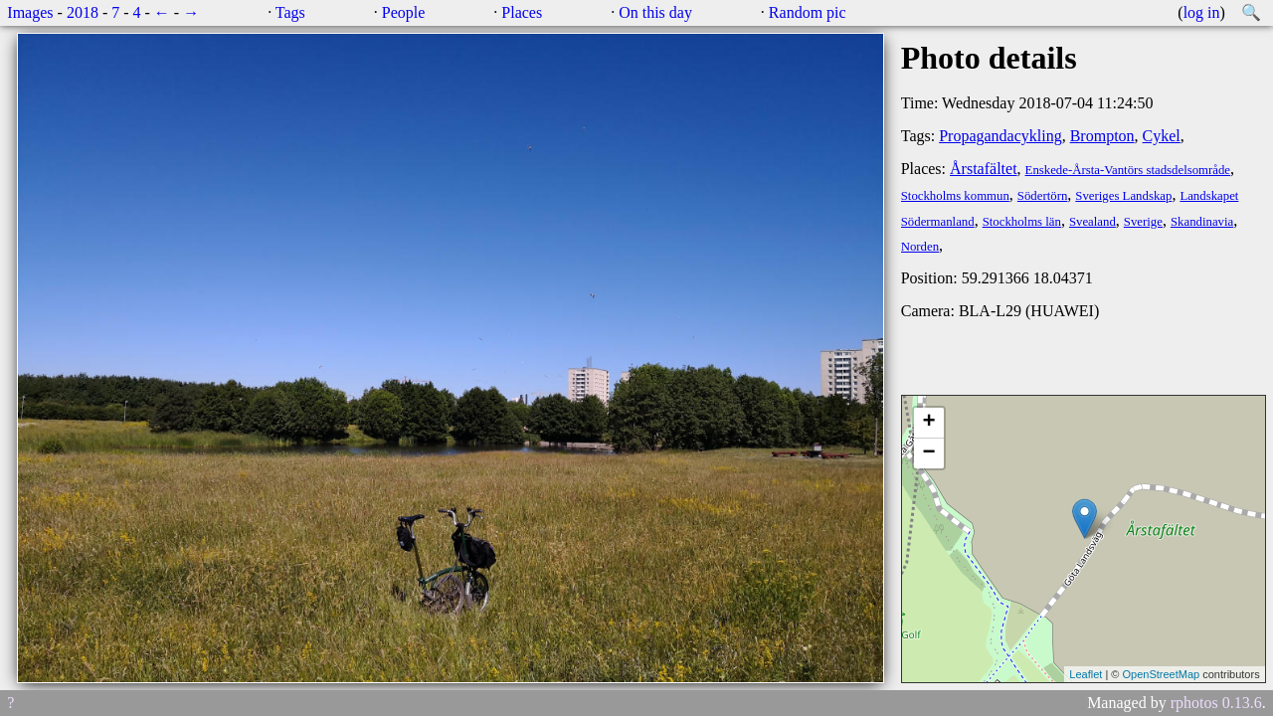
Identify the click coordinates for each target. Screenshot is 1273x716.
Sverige (1143, 222)
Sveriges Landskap (1123, 196)
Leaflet (1085, 674)
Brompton (1102, 135)
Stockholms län (1022, 222)
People (404, 12)
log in (1201, 12)
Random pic (807, 12)
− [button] (929, 453)
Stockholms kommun (955, 196)
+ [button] (929, 423)
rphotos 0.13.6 (1216, 702)
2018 (82, 12)
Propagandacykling (1000, 135)
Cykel (1162, 135)
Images (30, 12)
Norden (920, 247)
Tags (290, 12)
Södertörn (1042, 196)
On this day (655, 12)
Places (521, 12)
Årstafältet (983, 168)
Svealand (1092, 222)
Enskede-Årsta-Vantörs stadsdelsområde (1127, 170)
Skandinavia (1202, 222)
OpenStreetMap (1160, 674)
